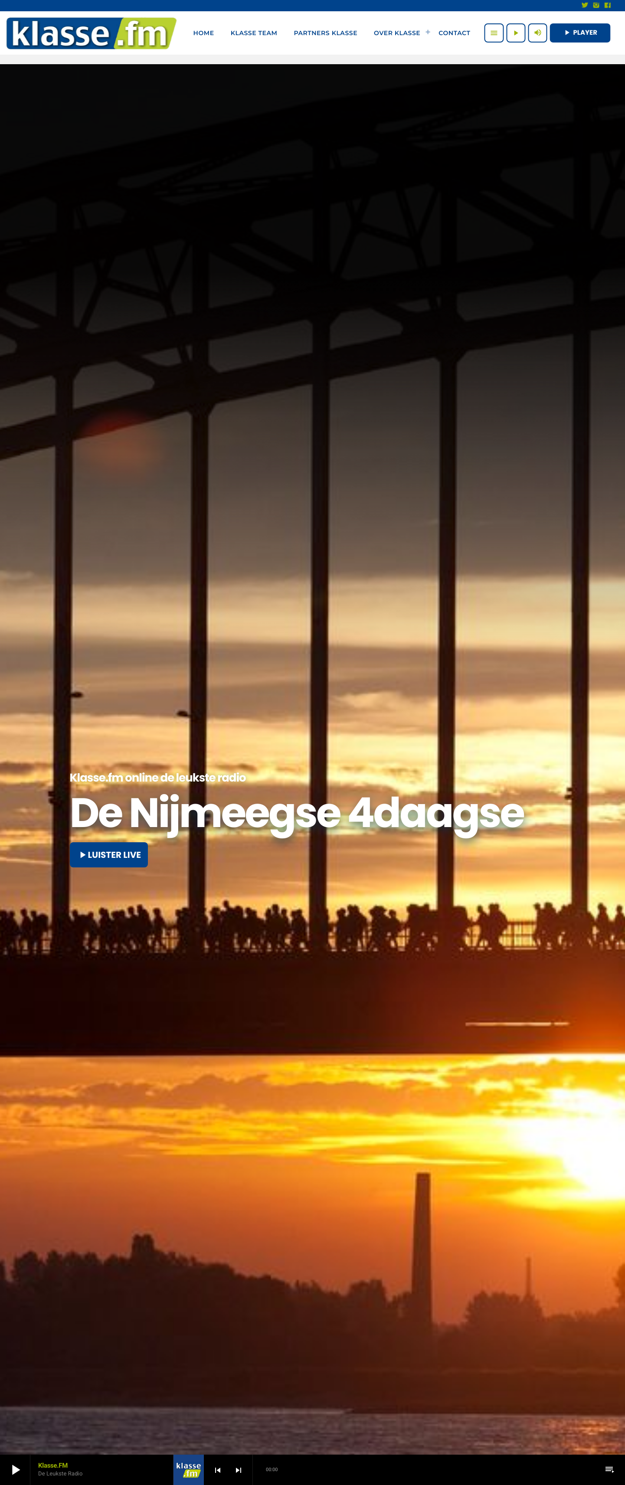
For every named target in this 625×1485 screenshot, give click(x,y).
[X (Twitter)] (585, 6)
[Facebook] (607, 6)
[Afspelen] (515, 33)
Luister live (109, 855)
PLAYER (580, 32)
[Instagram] (596, 6)
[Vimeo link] (91, 33)
